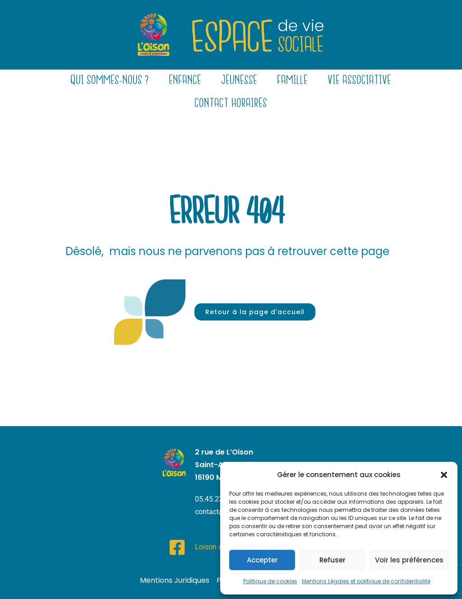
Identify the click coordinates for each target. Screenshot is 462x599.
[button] (443, 474)
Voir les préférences (409, 560)
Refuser (332, 560)
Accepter (262, 560)
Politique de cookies (270, 581)
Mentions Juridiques (174, 580)
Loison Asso (214, 547)
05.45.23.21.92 (219, 499)
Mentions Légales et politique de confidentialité (366, 581)
